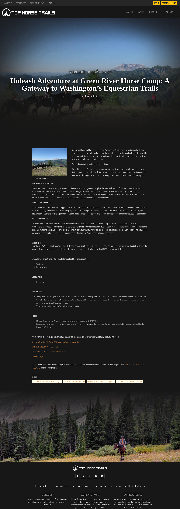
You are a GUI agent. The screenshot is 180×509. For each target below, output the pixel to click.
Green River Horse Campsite (74, 381)
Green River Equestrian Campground (100, 381)
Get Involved (21, 3)
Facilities (156, 12)
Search (171, 12)
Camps (140, 12)
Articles (51, 3)
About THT (8, 3)
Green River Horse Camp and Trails (129, 381)
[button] (78, 476)
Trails (128, 12)
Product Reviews (37, 3)
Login (156, 3)
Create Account (169, 3)
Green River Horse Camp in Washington (46, 381)
